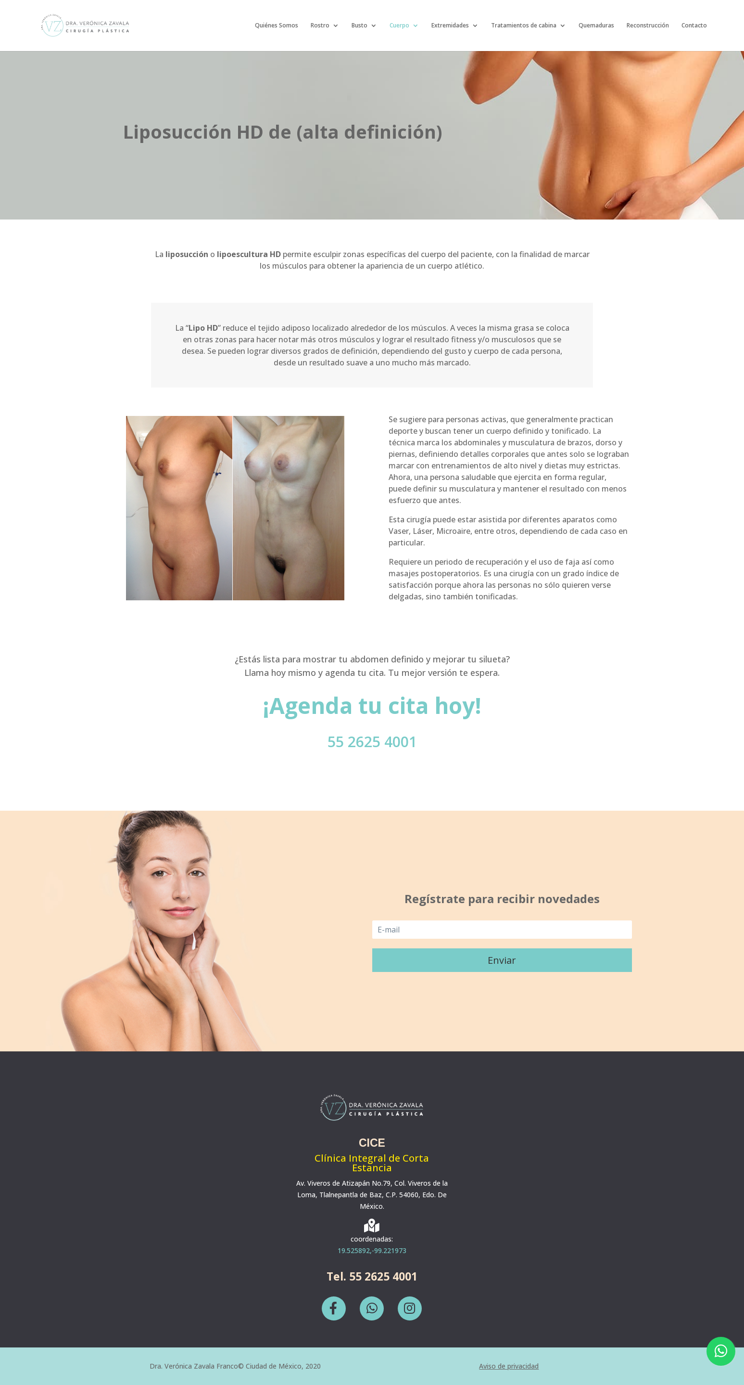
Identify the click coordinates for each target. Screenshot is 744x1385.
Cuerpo (399, 25)
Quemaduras (596, 25)
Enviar (502, 960)
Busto (359, 25)
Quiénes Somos (276, 25)
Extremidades (450, 25)
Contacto (694, 25)
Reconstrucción (648, 25)
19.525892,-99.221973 (372, 1250)
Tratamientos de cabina (523, 25)
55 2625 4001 (372, 741)
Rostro (320, 25)
